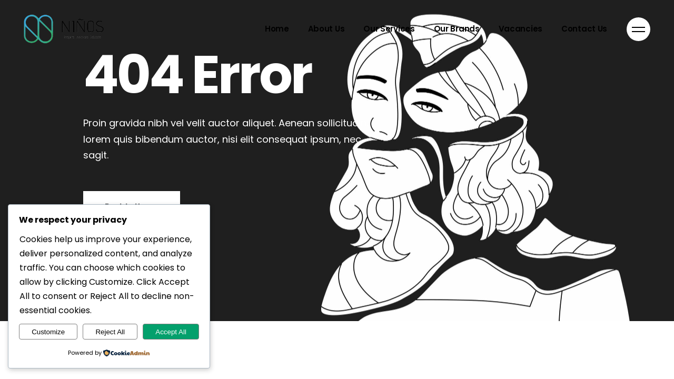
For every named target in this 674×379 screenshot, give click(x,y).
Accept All (170, 332)
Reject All (110, 332)
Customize (48, 332)
